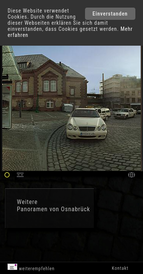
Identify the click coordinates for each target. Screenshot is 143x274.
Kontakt (120, 268)
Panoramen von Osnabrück (53, 209)
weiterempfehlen (31, 267)
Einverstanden (110, 14)
